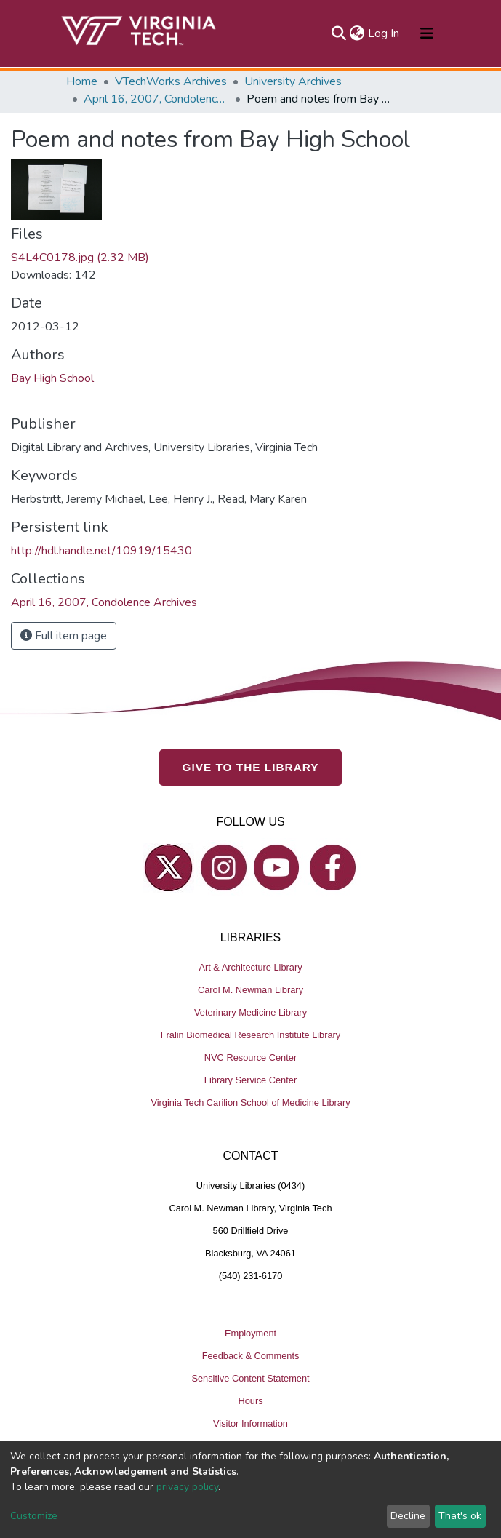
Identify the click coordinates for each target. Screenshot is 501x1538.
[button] (357, 33)
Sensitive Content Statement (250, 1378)
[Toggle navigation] (426, 33)
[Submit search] (339, 33)
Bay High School (52, 378)
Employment (250, 1333)
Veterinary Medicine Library (250, 1012)
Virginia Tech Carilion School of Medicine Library (250, 1102)
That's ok (459, 1516)
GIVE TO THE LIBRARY (251, 767)
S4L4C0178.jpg (80, 258)
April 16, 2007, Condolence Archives (156, 99)
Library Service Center (250, 1080)
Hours (250, 1400)
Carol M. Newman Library (250, 989)
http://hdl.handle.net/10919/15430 (101, 551)
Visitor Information (250, 1423)
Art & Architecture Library (250, 967)
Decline (407, 1516)
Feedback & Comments (251, 1355)
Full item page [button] (63, 636)
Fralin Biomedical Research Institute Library (251, 1034)
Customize (33, 1516)
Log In (384, 33)
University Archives (293, 81)
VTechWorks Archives (171, 81)
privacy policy (187, 1487)
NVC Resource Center (250, 1057)
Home (81, 81)
